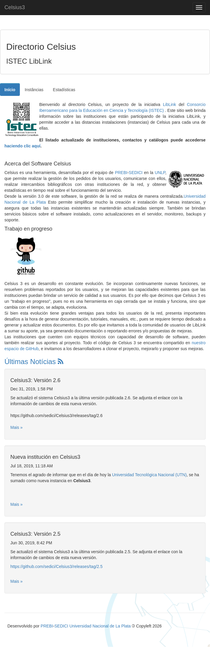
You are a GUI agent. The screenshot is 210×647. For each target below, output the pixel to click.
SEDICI (136, 172)
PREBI (121, 172)
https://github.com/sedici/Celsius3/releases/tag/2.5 (56, 566)
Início (9, 89)
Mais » (16, 427)
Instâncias (34, 89)
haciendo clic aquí (22, 146)
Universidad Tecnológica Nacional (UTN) (149, 474)
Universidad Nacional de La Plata (100, 626)
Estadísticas (64, 89)
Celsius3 (14, 7)
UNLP (160, 172)
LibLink (169, 104)
